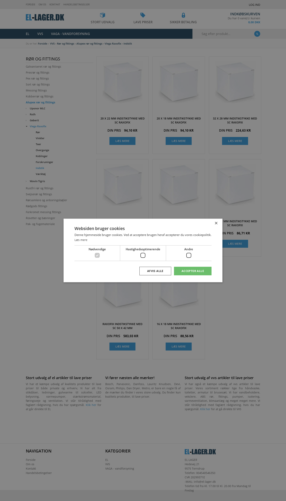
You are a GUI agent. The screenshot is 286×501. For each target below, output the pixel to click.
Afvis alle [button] (155, 271)
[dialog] (143, 250)
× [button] (215, 223)
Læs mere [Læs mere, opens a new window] (81, 240)
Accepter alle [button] (193, 271)
